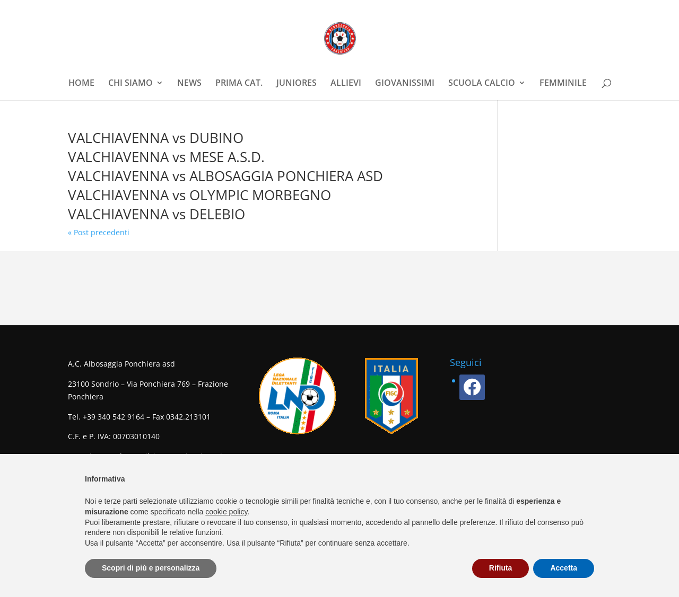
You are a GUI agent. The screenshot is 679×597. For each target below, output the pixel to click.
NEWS (189, 83)
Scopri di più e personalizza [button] (150, 568)
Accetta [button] (563, 568)
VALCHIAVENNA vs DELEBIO (156, 214)
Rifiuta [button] (500, 568)
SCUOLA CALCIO (481, 83)
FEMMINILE (563, 83)
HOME (81, 83)
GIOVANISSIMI (404, 83)
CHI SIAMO (130, 83)
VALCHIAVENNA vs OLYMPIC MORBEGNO (199, 194)
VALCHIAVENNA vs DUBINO (155, 137)
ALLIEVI (345, 83)
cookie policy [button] (226, 511)
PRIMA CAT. (239, 83)
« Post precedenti (98, 232)
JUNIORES (296, 83)
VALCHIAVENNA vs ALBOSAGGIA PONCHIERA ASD (225, 175)
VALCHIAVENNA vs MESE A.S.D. (166, 156)
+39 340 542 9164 (113, 417)
